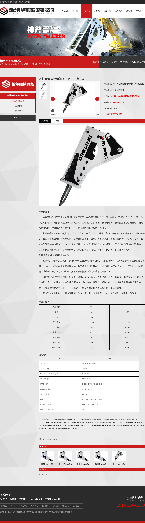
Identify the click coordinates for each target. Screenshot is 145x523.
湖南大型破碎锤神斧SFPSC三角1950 (123, 425)
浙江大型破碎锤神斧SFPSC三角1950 (131, 422)
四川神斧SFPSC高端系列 (120, 62)
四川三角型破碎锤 (138, 62)
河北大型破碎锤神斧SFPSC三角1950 (74, 425)
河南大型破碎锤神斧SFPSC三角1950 (50, 425)
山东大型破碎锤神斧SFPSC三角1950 (57, 422)
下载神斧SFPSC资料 (113, 114)
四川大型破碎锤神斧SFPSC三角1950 (67, 428)
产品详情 (45, 121)
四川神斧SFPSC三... (47, 464)
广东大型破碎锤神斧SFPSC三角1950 (82, 422)
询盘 (57, 121)
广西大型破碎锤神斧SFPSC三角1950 (99, 425)
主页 (94, 62)
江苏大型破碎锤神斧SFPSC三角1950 (106, 422)
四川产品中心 (103, 62)
